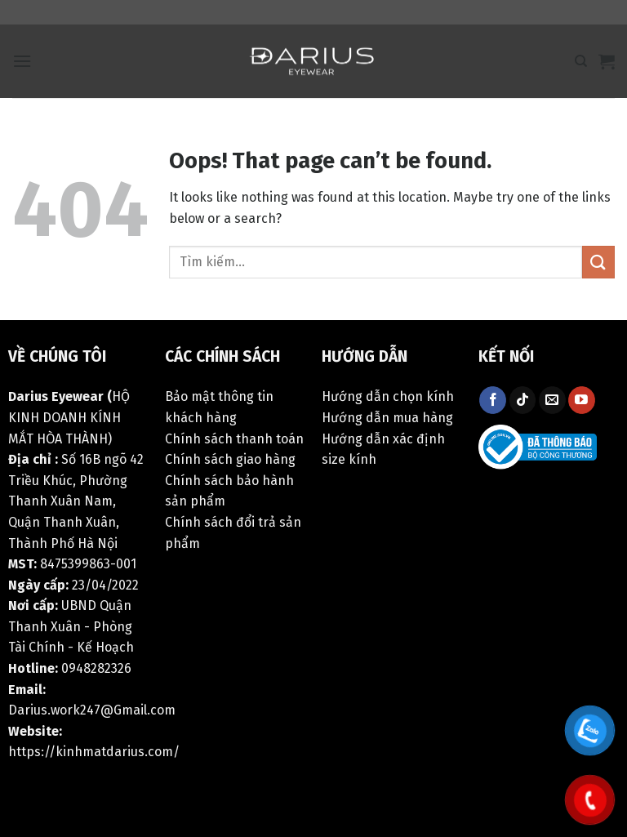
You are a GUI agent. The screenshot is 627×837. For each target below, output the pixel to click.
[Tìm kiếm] (581, 61)
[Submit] (598, 262)
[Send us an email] (552, 400)
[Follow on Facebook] (492, 400)
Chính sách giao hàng (230, 459)
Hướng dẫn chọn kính (388, 396)
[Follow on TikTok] (522, 400)
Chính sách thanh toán (234, 439)
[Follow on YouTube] (581, 400)
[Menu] (22, 61)
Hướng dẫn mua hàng (387, 417)
